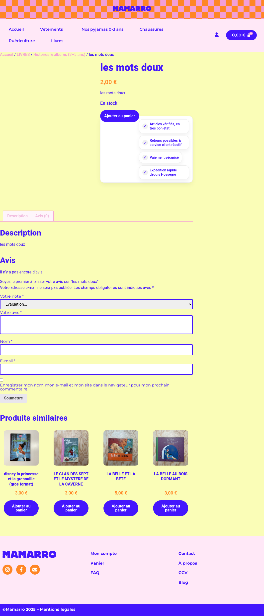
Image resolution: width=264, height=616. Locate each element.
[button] (52, 29)
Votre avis (11, 313)
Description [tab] (17, 216)
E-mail (7, 361)
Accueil (16, 29)
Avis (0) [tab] (42, 216)
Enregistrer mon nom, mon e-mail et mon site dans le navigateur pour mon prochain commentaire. (85, 387)
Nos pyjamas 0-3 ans (102, 29)
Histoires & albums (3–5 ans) (59, 54)
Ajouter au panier (119, 116)
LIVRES (23, 54)
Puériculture (22, 40)
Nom (6, 342)
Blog (183, 582)
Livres (57, 40)
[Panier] (241, 35)
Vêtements (51, 29)
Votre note (12, 296)
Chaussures (151, 29)
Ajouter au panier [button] (21, 508)
